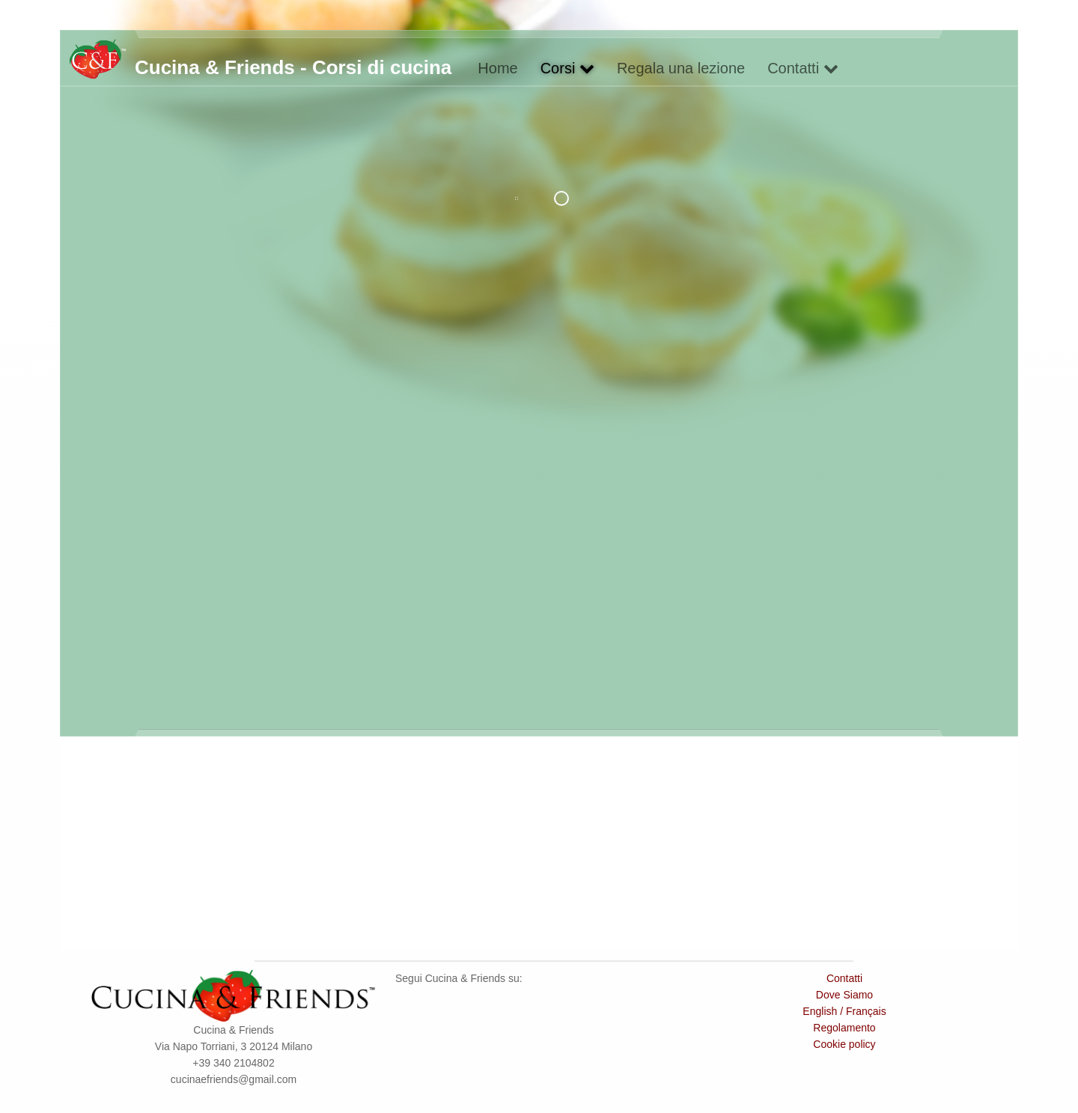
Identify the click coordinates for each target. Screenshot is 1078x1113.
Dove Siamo (844, 995)
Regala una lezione (681, 68)
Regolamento (844, 1028)
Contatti (802, 68)
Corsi (567, 68)
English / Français (844, 1011)
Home (497, 68)
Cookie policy (844, 1044)
